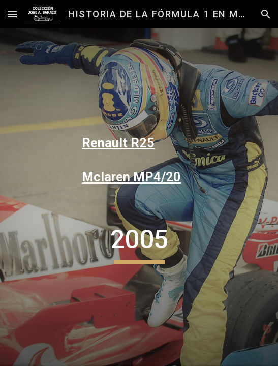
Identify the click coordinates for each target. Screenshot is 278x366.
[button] (12, 14)
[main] (139, 143)
